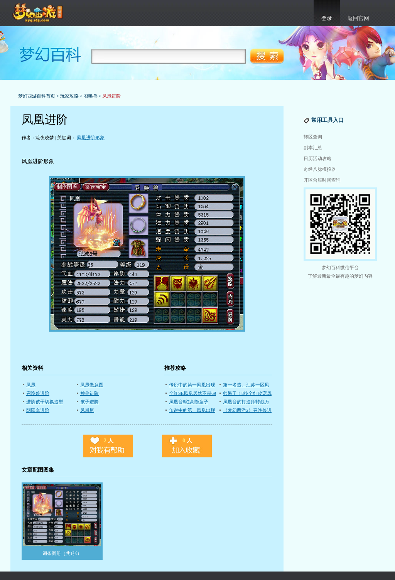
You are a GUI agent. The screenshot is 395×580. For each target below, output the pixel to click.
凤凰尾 (87, 410)
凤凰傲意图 (91, 385)
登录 (326, 18)
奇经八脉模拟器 (320, 169)
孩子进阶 (89, 402)
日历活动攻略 (317, 158)
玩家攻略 (69, 96)
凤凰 (30, 385)
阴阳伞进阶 (37, 410)
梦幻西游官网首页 (38, 13)
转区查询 (313, 137)
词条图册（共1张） (62, 553)
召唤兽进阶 (37, 393)
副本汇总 (313, 147)
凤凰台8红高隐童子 (188, 402)
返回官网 (358, 18)
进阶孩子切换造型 (44, 402)
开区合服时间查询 (322, 180)
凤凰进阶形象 (91, 137)
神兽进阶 (89, 393)
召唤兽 (91, 96)
